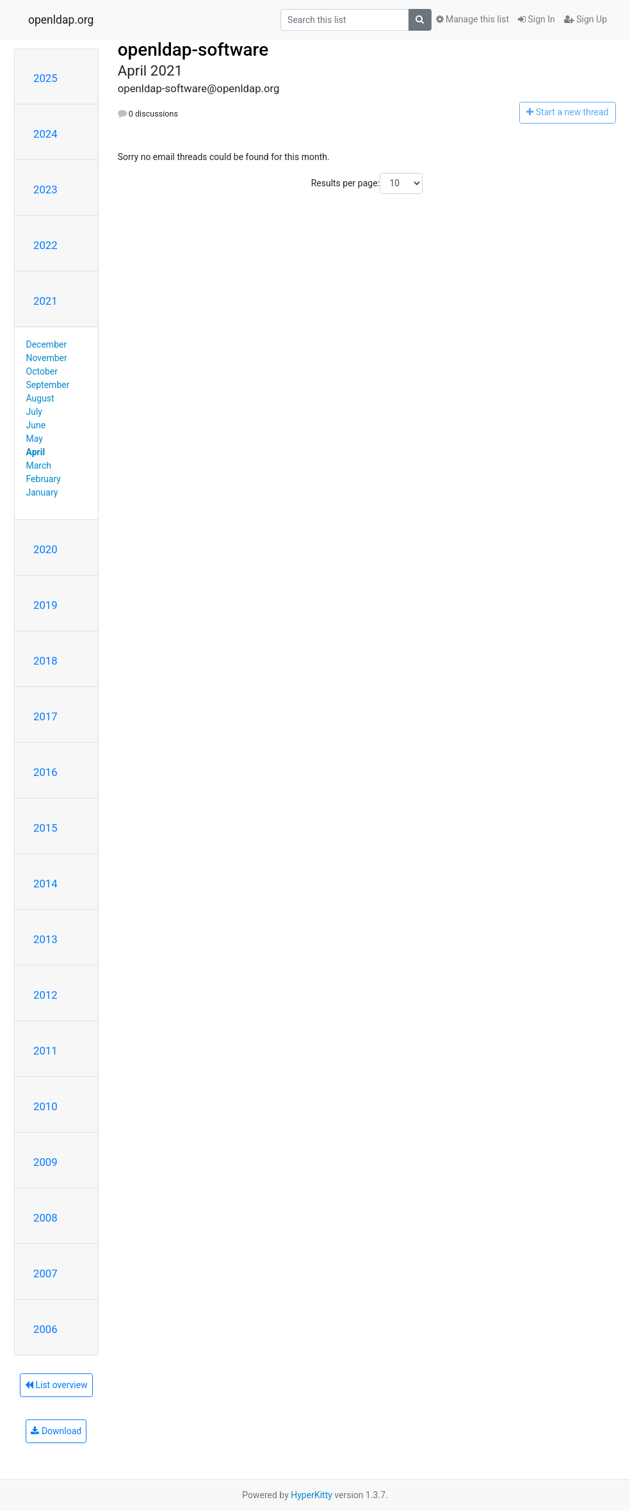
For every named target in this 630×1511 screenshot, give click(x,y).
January (42, 492)
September (48, 385)
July (34, 412)
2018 (45, 660)
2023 (45, 189)
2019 (45, 605)
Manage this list (472, 19)
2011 (45, 1050)
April (35, 452)
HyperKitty (311, 1495)
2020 (45, 549)
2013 (45, 939)
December (46, 344)
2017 (45, 716)
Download (56, 1431)
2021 (45, 301)
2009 (45, 1162)
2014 (45, 883)
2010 (45, 1106)
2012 (45, 995)
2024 (45, 133)
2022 (45, 245)
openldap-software (193, 49)
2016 (45, 772)
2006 (45, 1329)
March (39, 465)
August (40, 398)
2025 (45, 78)
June (36, 425)
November (46, 358)
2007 (45, 1273)
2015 (45, 827)
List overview (56, 1385)
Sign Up (585, 19)
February (43, 479)
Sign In (536, 19)
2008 (45, 1217)
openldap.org (60, 19)
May (34, 438)
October (42, 371)
